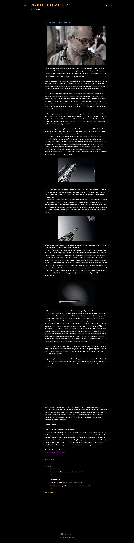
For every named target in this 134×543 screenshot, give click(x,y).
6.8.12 (51, 488)
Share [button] (26, 19)
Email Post (51, 459)
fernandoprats (54, 469)
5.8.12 (51, 474)
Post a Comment (50, 492)
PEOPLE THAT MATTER (49, 5)
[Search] (107, 5)
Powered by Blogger (67, 534)
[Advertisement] (76, 511)
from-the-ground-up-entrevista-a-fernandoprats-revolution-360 (70, 486)
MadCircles (71, 537)
